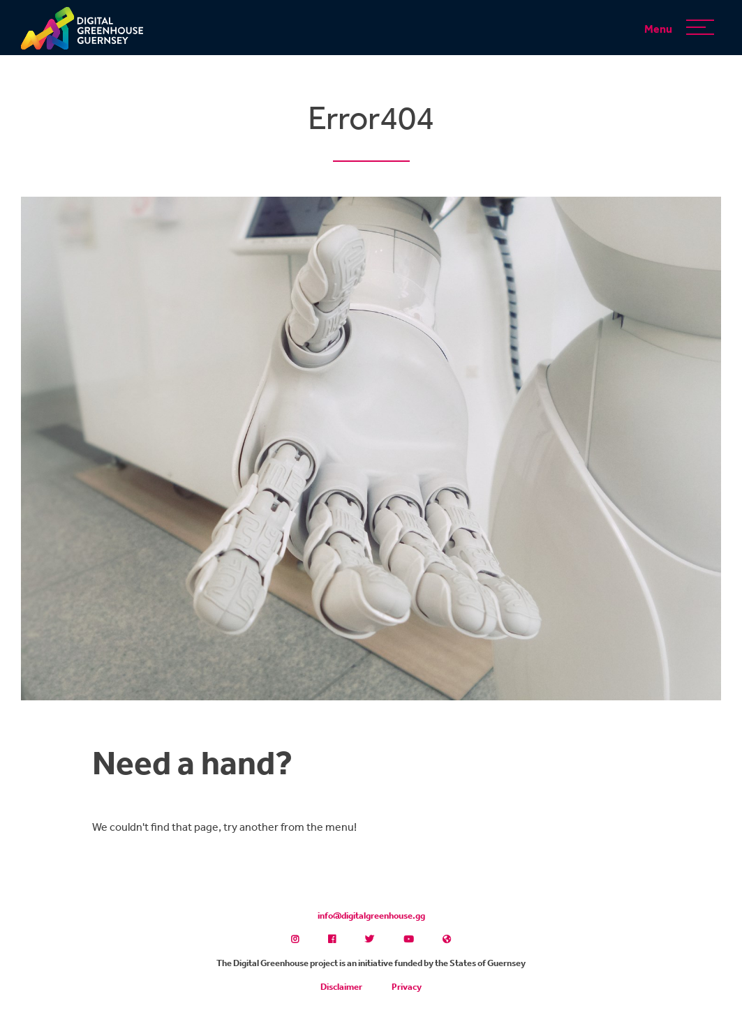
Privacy (407, 987)
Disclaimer (341, 987)
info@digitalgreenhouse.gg (371, 915)
